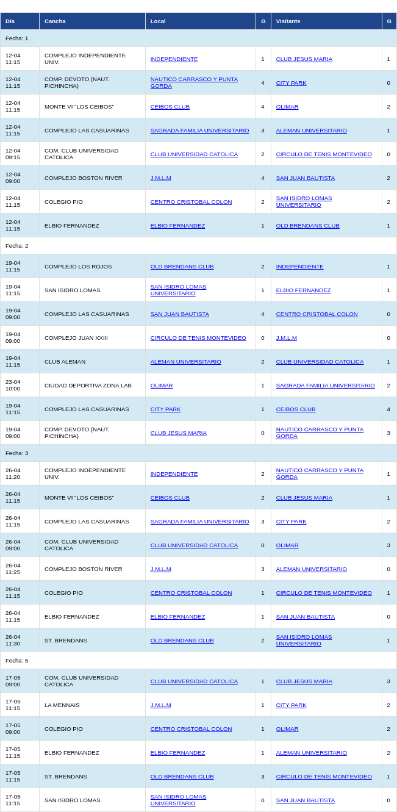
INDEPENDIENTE (174, 59)
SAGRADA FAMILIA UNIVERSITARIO (200, 130)
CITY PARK (291, 82)
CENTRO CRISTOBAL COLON (191, 201)
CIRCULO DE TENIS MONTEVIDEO (324, 154)
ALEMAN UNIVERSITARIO (311, 130)
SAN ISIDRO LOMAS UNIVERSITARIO (304, 201)
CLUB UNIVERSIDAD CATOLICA (194, 154)
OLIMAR (287, 106)
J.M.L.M (161, 177)
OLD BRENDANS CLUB (308, 225)
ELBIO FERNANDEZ (178, 225)
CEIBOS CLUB (170, 106)
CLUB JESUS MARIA (304, 59)
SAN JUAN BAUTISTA (305, 177)
